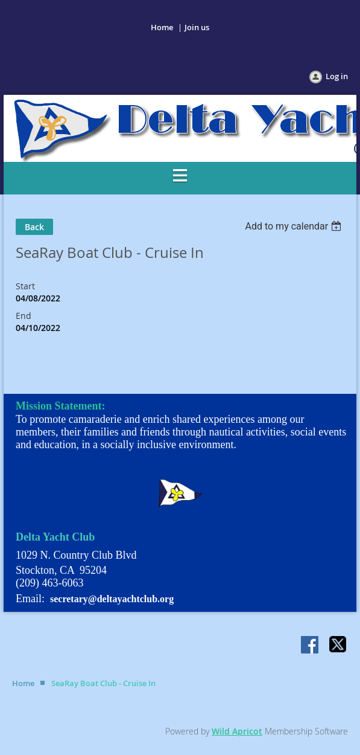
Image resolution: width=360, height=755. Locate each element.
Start (25, 286)
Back (34, 227)
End (23, 315)
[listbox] (294, 226)
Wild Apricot (237, 731)
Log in (337, 76)
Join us (197, 27)
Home (162, 27)
